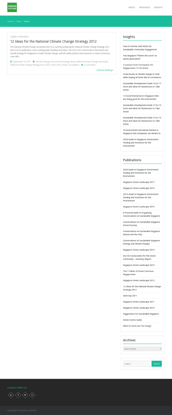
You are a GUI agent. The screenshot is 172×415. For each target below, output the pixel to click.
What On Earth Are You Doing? (137, 325)
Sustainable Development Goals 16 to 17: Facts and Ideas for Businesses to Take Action (142, 86)
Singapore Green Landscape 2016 (139, 188)
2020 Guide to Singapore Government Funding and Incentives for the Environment (140, 142)
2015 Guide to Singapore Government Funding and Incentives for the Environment (140, 197)
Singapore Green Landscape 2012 (139, 280)
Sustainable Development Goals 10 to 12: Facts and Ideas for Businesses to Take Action (142, 120)
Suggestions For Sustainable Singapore (141, 313)
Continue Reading (104, 70)
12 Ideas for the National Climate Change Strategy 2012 (53, 41)
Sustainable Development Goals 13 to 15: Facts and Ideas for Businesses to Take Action (142, 108)
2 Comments (90, 65)
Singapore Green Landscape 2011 (139, 301)
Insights (158, 7)
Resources (144, 7)
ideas (72, 61)
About (132, 7)
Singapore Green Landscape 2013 (139, 265)
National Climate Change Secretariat (92, 61)
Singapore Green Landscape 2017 (139, 182)
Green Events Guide (132, 319)
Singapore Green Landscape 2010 (139, 307)
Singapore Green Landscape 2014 (139, 249)
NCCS (48, 65)
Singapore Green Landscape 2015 (139, 206)
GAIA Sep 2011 (130, 295)
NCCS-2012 (57, 65)
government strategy (60, 61)
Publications (23, 36)
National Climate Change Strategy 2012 (27, 65)
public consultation (71, 65)
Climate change (43, 61)
